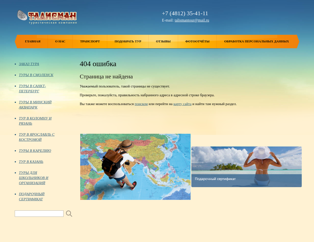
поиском (141, 104)
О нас (64, 41)
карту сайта (182, 104)
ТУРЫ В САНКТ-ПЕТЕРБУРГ (30, 88)
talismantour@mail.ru (192, 20)
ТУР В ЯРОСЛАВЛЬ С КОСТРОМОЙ (34, 137)
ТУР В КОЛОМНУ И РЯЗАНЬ (33, 120)
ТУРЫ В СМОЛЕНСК (34, 75)
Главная (36, 41)
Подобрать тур (131, 41)
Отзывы (167, 41)
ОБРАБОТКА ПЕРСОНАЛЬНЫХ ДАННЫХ (256, 41)
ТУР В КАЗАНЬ (29, 162)
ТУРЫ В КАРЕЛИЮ (33, 151)
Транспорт (93, 41)
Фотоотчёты (201, 41)
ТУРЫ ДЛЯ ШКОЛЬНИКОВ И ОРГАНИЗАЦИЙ (31, 178)
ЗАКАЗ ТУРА (27, 64)
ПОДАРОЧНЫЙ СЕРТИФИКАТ (29, 196)
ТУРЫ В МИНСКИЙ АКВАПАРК (33, 104)
